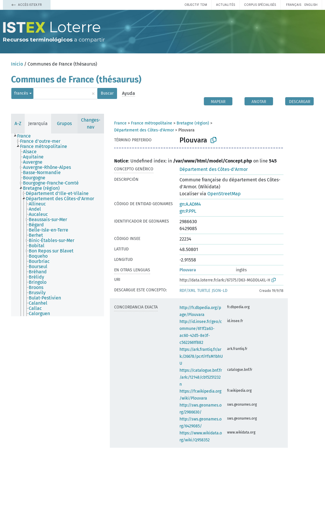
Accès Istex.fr (27, 4)
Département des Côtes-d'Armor (144, 130)
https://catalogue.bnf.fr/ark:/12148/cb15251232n (200, 377)
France (120, 123)
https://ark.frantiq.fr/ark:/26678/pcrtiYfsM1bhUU (201, 356)
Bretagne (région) (193, 123)
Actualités (225, 4)
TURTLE (203, 290)
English (310, 4)
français (293, 4)
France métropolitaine (151, 123)
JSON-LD (219, 290)
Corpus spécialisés (260, 4)
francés (21, 93)
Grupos (64, 123)
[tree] (57, 224)
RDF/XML (187, 290)
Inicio (17, 64)
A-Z (18, 123)
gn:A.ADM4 (190, 204)
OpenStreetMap (224, 193)
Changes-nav (90, 123)
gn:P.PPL (187, 211)
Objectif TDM (195, 4)
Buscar (107, 93)
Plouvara (187, 270)
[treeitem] (26, 136)
